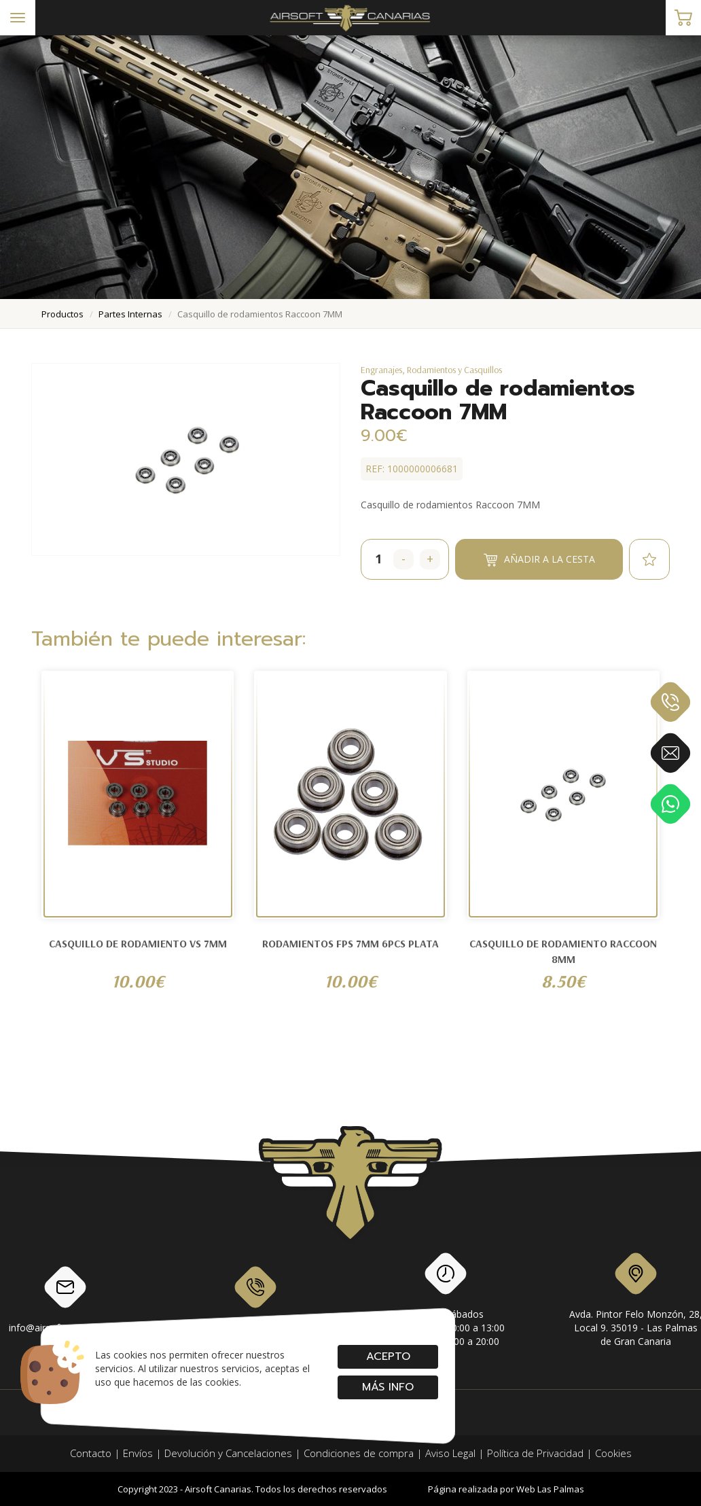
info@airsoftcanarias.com (65, 1298)
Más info (388, 1387)
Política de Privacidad (535, 1453)
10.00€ (137, 981)
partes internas (130, 314)
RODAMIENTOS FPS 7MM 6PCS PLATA (350, 943)
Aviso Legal (450, 1453)
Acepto (387, 1356)
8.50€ (563, 981)
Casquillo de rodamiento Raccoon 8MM (563, 951)
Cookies (613, 1453)
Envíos (138, 1453)
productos (62, 314)
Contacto (90, 1453)
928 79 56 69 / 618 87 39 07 (255, 1298)
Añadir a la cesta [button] (539, 560)
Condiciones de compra (359, 1453)
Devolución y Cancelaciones (228, 1453)
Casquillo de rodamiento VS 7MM (138, 943)
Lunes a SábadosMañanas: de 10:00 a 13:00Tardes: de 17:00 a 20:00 (446, 1302)
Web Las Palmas (550, 1489)
